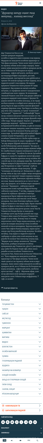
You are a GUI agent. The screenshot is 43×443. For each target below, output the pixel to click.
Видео (4, 9)
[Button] (9, 288)
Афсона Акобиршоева (8, 24)
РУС (29, 440)
